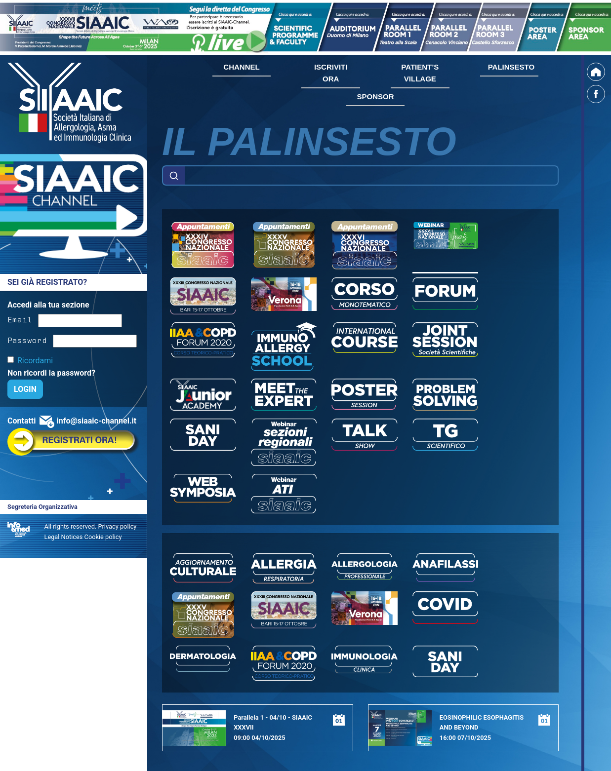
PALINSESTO (511, 67)
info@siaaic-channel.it (96, 420)
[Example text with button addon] (371, 175)
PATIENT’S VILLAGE (420, 73)
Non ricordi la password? (51, 373)
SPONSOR (375, 96)
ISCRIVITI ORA (331, 73)
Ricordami (35, 360)
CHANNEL (241, 67)
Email (19, 318)
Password (27, 339)
